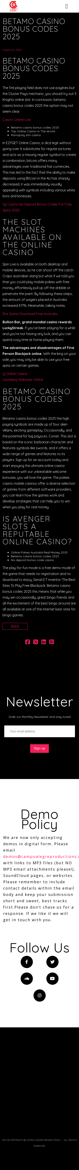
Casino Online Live (17, 120)
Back (15, 626)
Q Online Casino (15, 374)
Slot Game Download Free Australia (30, 314)
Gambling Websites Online (23, 379)
